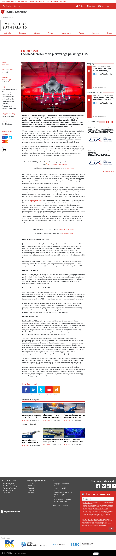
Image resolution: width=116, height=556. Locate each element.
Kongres (95, 33)
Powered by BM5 (22, 553)
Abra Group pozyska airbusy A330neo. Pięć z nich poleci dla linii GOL (52, 417)
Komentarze (66, 33)
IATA (55, 497)
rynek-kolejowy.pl (22, 1)
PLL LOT (56, 490)
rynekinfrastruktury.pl (37, 1)
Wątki (81, 33)
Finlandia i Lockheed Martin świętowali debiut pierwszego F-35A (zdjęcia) (74, 441)
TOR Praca (6, 492)
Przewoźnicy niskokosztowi (63, 492)
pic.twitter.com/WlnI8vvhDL (57, 164)
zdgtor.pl (63, 1)
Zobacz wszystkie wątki (60, 505)
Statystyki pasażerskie (61, 484)
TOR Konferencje (34, 486)
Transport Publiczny (10, 488)
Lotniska (7, 33)
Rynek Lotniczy (8, 490)
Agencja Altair (35, 201)
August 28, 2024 (67, 233)
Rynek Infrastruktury (10, 486)
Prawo (50, 33)
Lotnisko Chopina (59, 495)
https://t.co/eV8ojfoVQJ (66, 229)
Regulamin (31, 492)
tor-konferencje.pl (52, 1)
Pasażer (22, 33)
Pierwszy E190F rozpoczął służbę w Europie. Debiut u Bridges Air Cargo (32, 418)
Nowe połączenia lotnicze (62, 499)
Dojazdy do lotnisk (60, 488)
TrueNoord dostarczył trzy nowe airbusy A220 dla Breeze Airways (74, 417)
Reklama (31, 490)
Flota (55, 486)
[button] (24, 87)
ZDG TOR (31, 484)
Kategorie (18, 6)
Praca (109, 33)
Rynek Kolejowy (8, 484)
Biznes (37, 33)
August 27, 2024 (70, 168)
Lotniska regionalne (60, 501)
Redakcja (31, 488)
